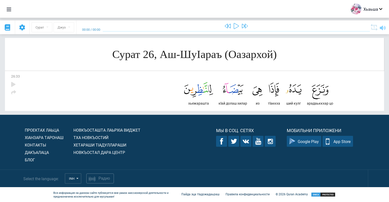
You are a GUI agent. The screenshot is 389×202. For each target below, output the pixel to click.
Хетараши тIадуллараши (99, 144)
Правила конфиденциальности (248, 194)
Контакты (35, 144)
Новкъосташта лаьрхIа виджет (106, 130)
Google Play (304, 141)
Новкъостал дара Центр (99, 152)
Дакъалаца (37, 152)
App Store (338, 141)
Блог (30, 159)
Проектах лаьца (42, 130)
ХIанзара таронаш (44, 137)
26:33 (15, 76)
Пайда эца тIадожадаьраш (200, 194)
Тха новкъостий (90, 137)
